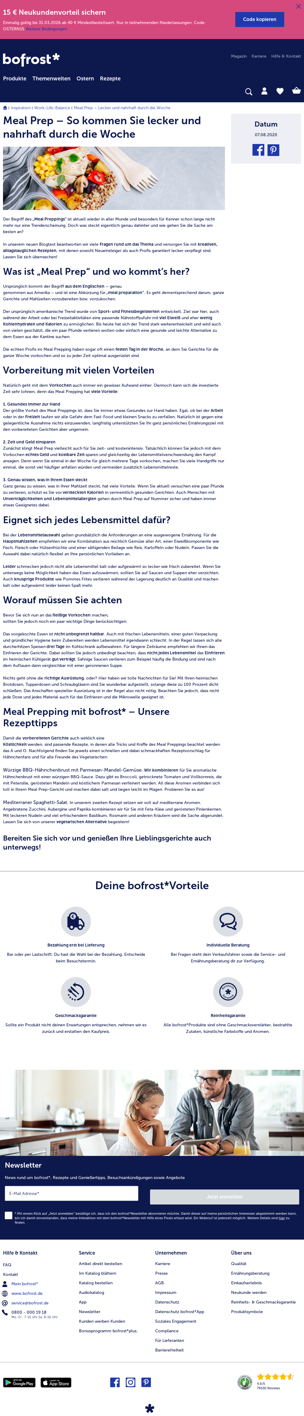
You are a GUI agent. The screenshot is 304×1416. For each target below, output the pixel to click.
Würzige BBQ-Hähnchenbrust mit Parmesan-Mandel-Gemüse (72, 770)
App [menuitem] (82, 1296)
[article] (114, 127)
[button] (259, 19)
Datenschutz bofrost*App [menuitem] (179, 1306)
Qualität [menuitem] (238, 1258)
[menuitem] (14, 77)
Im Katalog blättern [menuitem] (97, 1267)
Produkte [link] (14, 78)
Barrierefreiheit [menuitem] (169, 1344)
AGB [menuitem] (159, 1277)
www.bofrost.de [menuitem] (23, 1287)
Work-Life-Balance (52, 107)
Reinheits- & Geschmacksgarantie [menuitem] (263, 1296)
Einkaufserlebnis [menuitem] (246, 1277)
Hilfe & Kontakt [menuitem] (286, 56)
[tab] (264, 90)
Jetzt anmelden (225, 1193)
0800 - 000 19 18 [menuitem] (25, 1306)
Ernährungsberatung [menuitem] (250, 1267)
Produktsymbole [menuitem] (247, 1306)
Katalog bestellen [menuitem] (96, 1277)
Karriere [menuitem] (258, 56)
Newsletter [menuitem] (89, 1306)
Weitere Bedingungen (46, 29)
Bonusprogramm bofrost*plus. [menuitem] (108, 1325)
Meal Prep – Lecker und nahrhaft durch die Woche (122, 107)
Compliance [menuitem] (167, 1325)
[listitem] (76, 939)
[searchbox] (7, 92)
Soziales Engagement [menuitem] (175, 1315)
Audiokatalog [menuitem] (91, 1287)
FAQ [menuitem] (7, 1258)
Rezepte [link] (110, 78)
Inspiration (21, 107)
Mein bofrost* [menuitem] (20, 1277)
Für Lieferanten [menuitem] (169, 1335)
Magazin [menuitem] (239, 56)
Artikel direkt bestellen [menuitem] (100, 1258)
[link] (31, 60)
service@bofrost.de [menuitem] (26, 1297)
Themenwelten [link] (51, 78)
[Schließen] (298, 6)
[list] (152, 977)
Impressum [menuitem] (165, 1287)
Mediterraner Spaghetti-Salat (35, 802)
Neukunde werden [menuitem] (248, 1287)
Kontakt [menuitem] (10, 1267)
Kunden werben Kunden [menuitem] (102, 1315)
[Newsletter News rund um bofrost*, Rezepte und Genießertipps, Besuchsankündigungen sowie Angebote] (152, 1196)
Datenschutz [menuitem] (167, 1296)
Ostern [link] (85, 78)
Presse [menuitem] (161, 1267)
